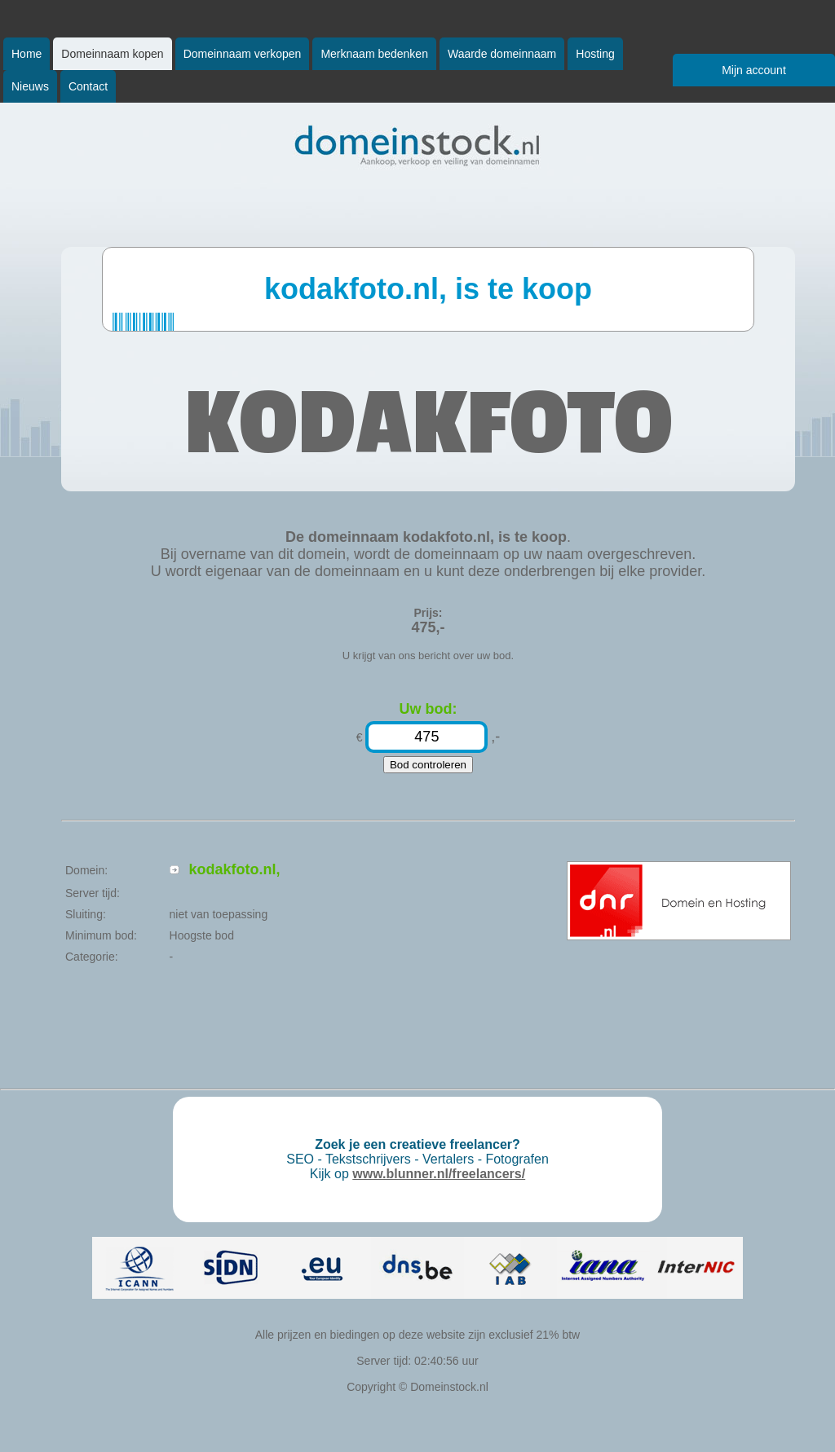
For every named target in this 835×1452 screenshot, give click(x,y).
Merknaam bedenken (374, 53)
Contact (88, 86)
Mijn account (754, 70)
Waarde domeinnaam (502, 53)
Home (26, 53)
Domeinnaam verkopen (242, 53)
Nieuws (30, 86)
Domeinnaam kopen (112, 53)
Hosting (595, 53)
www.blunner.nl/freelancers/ (438, 1174)
